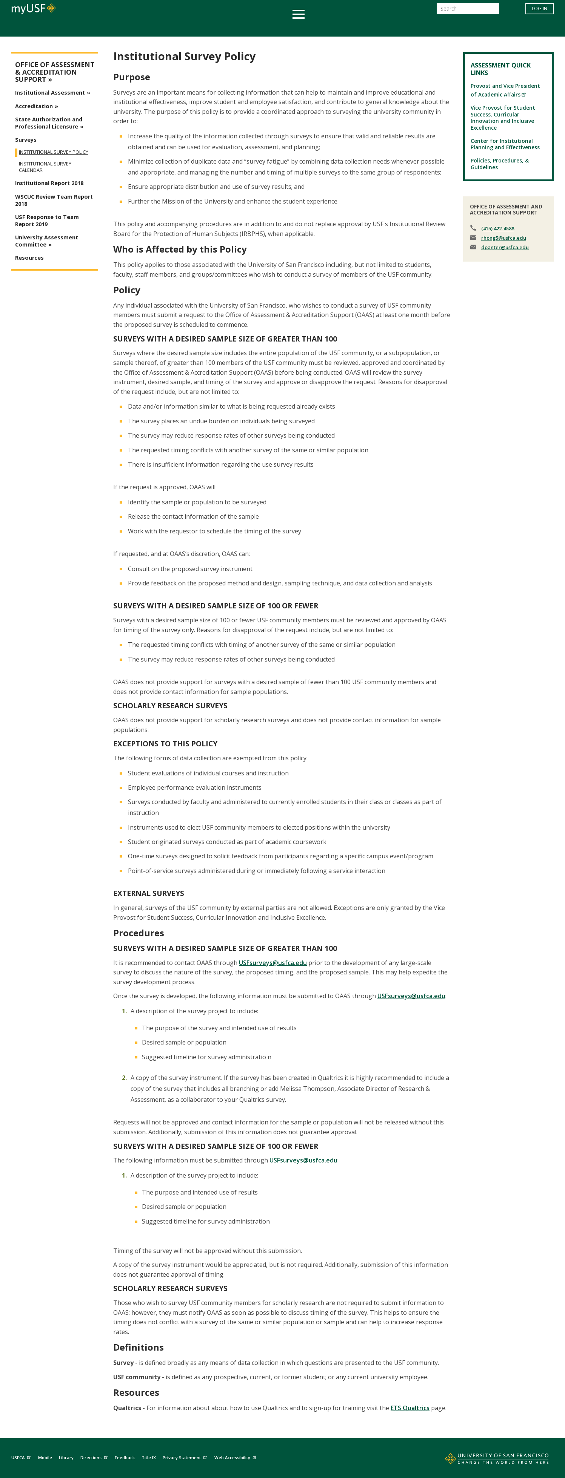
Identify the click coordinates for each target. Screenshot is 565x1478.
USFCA (21, 1456)
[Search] (468, 10)
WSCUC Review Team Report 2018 (54, 200)
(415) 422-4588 (497, 228)
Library (66, 1457)
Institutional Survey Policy (53, 152)
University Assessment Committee (46, 241)
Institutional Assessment (50, 92)
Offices (362, 27)
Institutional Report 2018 (49, 183)
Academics (136, 27)
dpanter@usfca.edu (505, 247)
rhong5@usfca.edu (503, 237)
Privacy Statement (186, 1456)
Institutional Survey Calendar (45, 167)
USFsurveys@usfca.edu (273, 963)
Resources (29, 257)
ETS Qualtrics (410, 1408)
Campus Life (320, 27)
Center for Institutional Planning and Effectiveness (505, 144)
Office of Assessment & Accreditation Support (54, 72)
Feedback (125, 1457)
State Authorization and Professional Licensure (48, 123)
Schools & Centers (416, 27)
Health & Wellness (260, 27)
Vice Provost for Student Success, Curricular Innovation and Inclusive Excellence (503, 117)
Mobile (45, 1457)
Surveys (26, 139)
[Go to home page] (488, 1460)
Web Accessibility (236, 1456)
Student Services (192, 27)
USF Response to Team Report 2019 (47, 220)
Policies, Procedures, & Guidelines (500, 163)
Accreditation (34, 106)
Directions (94, 1456)
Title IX (149, 1457)
